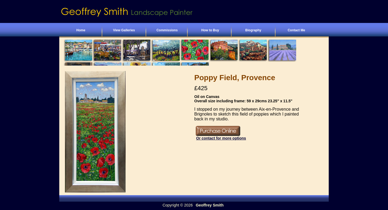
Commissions (167, 30)
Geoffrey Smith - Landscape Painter (153, 12)
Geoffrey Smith (210, 205)
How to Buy (210, 30)
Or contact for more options (221, 138)
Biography (253, 30)
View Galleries (124, 30)
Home (80, 30)
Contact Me (296, 30)
